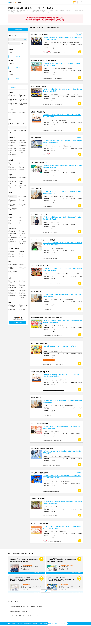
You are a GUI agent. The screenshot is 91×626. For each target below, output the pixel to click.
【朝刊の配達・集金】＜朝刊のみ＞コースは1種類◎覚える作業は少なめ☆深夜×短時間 (62, 64)
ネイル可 (12, 256)
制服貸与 (12, 290)
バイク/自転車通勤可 (13, 268)
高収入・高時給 (13, 131)
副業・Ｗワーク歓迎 (23, 151)
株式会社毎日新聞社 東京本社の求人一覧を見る (53, 78)
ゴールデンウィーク (13, 113)
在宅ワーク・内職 (23, 182)
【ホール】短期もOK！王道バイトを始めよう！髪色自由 (59, 346)
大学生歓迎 (12, 142)
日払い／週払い (23, 131)
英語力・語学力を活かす (13, 306)
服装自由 (12, 254)
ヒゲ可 (21, 256)
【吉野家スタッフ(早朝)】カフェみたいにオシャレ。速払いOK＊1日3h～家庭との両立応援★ (62, 375)
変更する (18, 56)
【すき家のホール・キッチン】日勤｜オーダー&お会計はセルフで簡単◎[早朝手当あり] (62, 192)
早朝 (11, 217)
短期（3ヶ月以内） (23, 100)
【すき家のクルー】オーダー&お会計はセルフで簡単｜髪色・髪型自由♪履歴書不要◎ (62, 295)
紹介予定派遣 (13, 169)
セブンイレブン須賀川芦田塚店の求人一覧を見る (53, 541)
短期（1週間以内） (23, 96)
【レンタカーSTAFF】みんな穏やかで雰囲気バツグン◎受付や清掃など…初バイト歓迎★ (62, 38)
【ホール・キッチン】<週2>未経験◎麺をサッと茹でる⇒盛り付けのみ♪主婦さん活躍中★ (62, 427)
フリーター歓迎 (13, 151)
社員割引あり (23, 290)
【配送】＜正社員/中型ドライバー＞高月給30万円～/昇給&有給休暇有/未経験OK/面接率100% (62, 321)
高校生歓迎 (22, 140)
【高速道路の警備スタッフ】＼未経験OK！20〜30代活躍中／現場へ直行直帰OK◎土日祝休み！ (62, 477)
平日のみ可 (22, 200)
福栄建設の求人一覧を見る (48, 154)
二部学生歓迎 (23, 142)
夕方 (21, 220)
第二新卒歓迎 (13, 154)
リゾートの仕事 (13, 186)
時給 (11, 123)
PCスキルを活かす (23, 306)
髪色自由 (12, 251)
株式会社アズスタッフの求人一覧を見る (51, 465)
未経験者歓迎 (13, 140)
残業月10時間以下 (23, 186)
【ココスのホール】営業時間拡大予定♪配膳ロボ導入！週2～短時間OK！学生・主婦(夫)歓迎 (62, 502)
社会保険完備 (13, 293)
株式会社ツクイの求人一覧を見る (50, 180)
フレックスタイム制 (23, 205)
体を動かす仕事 (13, 182)
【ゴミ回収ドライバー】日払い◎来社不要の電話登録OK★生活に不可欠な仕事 (62, 452)
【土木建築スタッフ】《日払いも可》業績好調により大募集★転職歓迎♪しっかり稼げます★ (62, 141)
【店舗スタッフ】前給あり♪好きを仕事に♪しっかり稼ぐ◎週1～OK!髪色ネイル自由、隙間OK (62, 90)
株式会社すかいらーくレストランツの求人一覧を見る (54, 364)
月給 (24, 123)
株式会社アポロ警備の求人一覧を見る (51, 491)
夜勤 (21, 223)
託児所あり (12, 295)
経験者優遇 (12, 309)
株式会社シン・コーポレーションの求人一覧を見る (53, 104)
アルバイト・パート (13, 163)
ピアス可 (22, 254)
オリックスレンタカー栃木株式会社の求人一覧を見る (54, 52)
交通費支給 (12, 285)
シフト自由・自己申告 (13, 205)
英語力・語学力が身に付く (23, 268)
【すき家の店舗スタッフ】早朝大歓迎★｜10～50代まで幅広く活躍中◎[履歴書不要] (62, 401)
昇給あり (22, 287)
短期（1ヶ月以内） (13, 100)
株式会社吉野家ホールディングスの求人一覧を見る (53, 130)
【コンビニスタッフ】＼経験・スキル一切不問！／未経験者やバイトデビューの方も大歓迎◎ (62, 527)
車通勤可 (22, 264)
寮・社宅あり (13, 287)
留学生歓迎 (22, 148)
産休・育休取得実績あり (23, 296)
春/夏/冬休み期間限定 (23, 104)
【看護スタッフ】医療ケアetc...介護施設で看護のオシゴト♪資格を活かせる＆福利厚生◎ (62, 218)
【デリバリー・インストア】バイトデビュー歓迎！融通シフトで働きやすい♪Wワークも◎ (62, 269)
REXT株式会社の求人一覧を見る (50, 258)
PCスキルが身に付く (13, 272)
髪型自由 (22, 251)
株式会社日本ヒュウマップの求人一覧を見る (52, 440)
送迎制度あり (23, 285)
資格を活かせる (23, 310)
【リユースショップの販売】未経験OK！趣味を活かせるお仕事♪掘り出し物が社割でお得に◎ (62, 244)
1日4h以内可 (23, 177)
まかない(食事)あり (13, 281)
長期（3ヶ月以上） (13, 104)
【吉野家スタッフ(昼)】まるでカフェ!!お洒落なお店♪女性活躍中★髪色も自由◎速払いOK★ (62, 116)
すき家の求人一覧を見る (48, 206)
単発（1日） (13, 95)
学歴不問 (12, 145)
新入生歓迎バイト (23, 113)
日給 (18, 123)
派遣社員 (22, 167)
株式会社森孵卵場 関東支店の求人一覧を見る (53, 335)
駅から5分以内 (13, 264)
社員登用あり (23, 293)
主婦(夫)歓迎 (23, 145)
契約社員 (12, 167)
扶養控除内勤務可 (13, 178)
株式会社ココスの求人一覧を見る (50, 515)
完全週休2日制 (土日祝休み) (13, 209)
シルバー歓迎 (13, 148)
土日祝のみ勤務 (13, 201)
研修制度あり (23, 281)
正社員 (21, 163)
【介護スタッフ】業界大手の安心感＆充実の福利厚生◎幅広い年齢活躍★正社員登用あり (62, 166)
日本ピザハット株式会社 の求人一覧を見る (52, 284)
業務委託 (22, 169)
